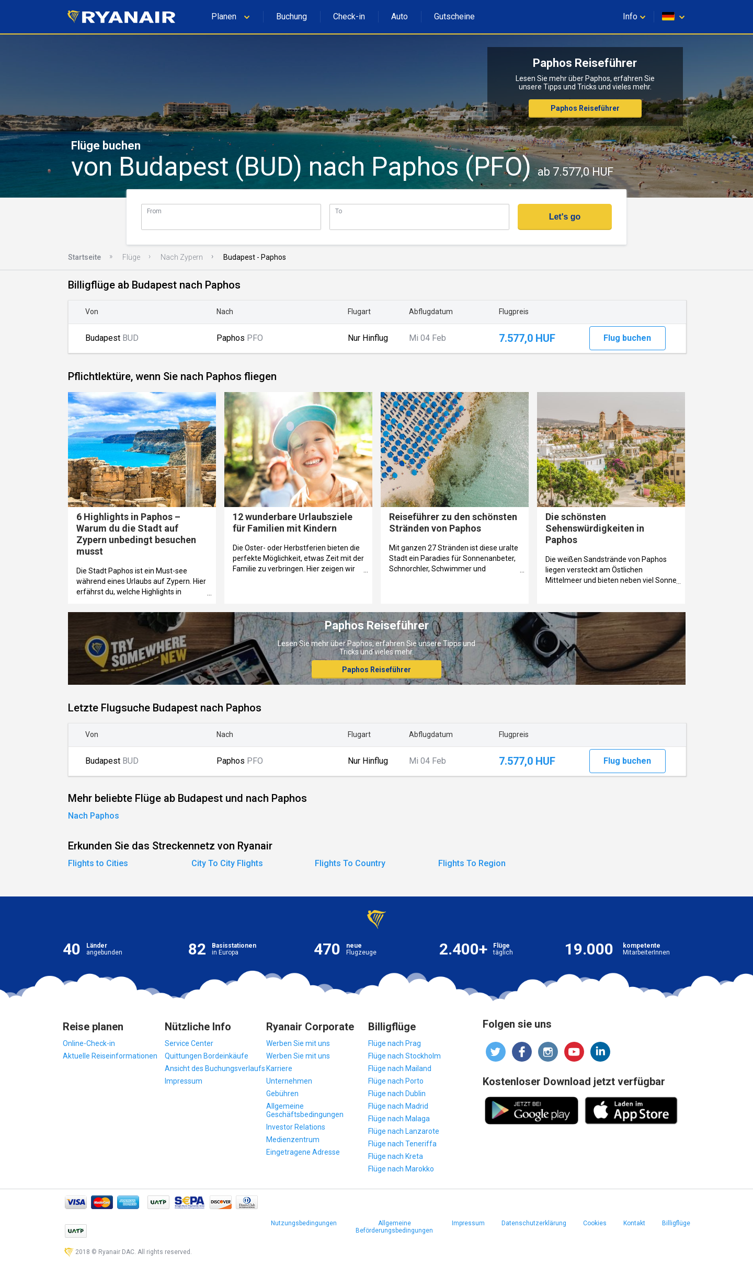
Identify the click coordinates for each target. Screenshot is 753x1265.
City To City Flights (227, 863)
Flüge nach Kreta (395, 1156)
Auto (399, 16)
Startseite (84, 257)
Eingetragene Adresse (303, 1152)
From (154, 211)
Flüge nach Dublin (397, 1093)
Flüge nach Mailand (399, 1068)
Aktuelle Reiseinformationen (110, 1056)
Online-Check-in (89, 1043)
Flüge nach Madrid (398, 1106)
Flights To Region (472, 863)
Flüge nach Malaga (399, 1118)
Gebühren (282, 1093)
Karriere (279, 1068)
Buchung (291, 16)
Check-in (349, 16)
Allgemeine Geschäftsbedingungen (305, 1110)
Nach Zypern (182, 257)
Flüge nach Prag (394, 1043)
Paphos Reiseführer (585, 108)
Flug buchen (627, 338)
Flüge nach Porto (396, 1081)
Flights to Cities (98, 863)
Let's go (565, 216)
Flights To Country (350, 863)
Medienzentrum (293, 1139)
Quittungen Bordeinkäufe (206, 1056)
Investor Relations (295, 1127)
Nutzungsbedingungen (304, 1223)
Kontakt (634, 1223)
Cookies (595, 1223)
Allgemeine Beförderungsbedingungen (394, 1227)
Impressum (183, 1081)
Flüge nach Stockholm (404, 1056)
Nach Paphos (93, 816)
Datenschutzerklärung (533, 1223)
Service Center (189, 1043)
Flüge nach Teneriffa (402, 1144)
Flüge (131, 257)
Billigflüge (676, 1223)
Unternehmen (289, 1081)
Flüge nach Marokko (401, 1169)
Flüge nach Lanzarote (403, 1131)
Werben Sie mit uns (298, 1043)
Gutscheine (454, 16)
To (338, 211)
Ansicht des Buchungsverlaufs (215, 1068)
